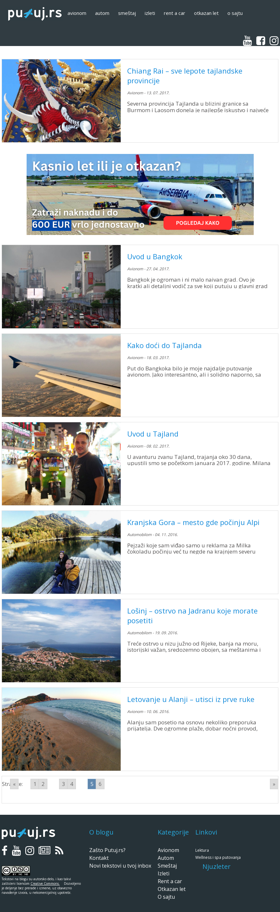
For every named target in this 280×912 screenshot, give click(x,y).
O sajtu (235, 13)
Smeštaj (127, 13)
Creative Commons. (45, 883)
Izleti (150, 13)
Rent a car (174, 13)
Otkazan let (206, 13)
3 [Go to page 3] (63, 784)
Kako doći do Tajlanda (164, 345)
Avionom (76, 13)
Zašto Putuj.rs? (107, 850)
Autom (102, 13)
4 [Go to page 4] (71, 784)
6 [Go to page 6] (100, 784)
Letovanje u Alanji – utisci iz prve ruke (190, 699)
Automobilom (139, 534)
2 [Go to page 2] (43, 784)
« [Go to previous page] (14, 784)
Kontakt (99, 857)
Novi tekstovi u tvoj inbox (120, 865)
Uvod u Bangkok (154, 256)
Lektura (202, 850)
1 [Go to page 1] (34, 784)
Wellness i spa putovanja (218, 857)
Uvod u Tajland (152, 433)
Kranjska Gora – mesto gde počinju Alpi (193, 522)
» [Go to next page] (274, 784)
